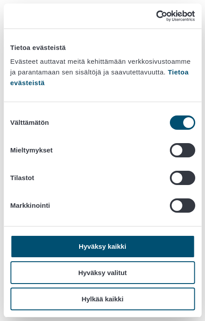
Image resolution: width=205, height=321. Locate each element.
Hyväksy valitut (102, 272)
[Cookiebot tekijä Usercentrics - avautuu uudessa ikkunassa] (156, 16)
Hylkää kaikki (102, 299)
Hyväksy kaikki (102, 246)
